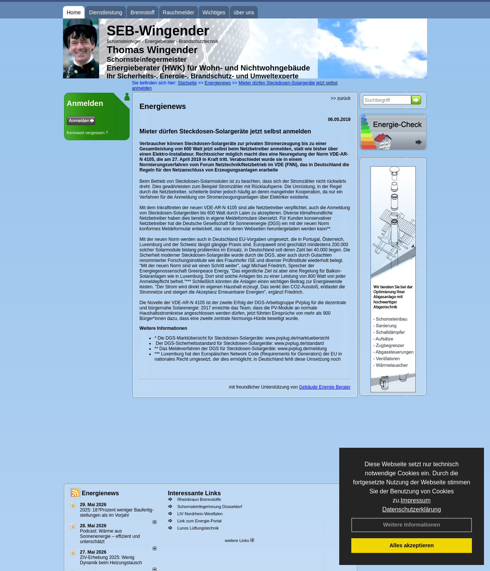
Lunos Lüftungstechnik (198, 528)
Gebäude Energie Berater (325, 387)
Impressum (415, 500)
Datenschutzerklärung (411, 509)
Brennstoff (142, 12)
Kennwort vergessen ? (87, 132)
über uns (244, 12)
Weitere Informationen (411, 525)
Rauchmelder (178, 12)
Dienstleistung (105, 12)
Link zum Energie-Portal (199, 521)
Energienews (100, 493)
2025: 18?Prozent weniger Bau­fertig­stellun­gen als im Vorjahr (116, 512)
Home (74, 12)
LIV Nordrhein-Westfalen (199, 513)
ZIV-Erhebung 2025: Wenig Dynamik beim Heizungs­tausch (111, 560)
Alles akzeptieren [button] (411, 545)
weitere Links (239, 540)
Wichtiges (213, 12)
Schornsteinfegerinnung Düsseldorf (209, 506)
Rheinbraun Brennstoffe (199, 499)
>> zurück (341, 98)
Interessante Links (194, 493)
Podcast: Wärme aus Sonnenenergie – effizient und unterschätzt (110, 536)
